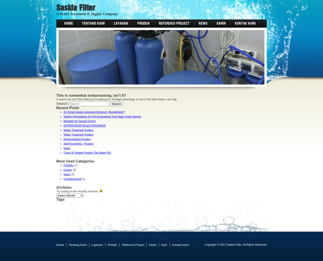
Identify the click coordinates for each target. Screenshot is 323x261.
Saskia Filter (75, 8)
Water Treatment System (78, 130)
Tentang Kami (93, 23)
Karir (221, 23)
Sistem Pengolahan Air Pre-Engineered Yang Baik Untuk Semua (102, 116)
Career (68, 170)
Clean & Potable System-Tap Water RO (87, 152)
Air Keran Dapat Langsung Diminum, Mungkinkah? (94, 112)
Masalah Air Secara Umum (80, 121)
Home (68, 23)
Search (62, 104)
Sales (67, 148)
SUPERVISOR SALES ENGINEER (85, 125)
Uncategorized (72, 179)
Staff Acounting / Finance (79, 143)
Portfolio (69, 165)
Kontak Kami (245, 23)
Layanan (121, 23)
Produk (143, 23)
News (203, 23)
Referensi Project (174, 23)
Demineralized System (77, 139)
